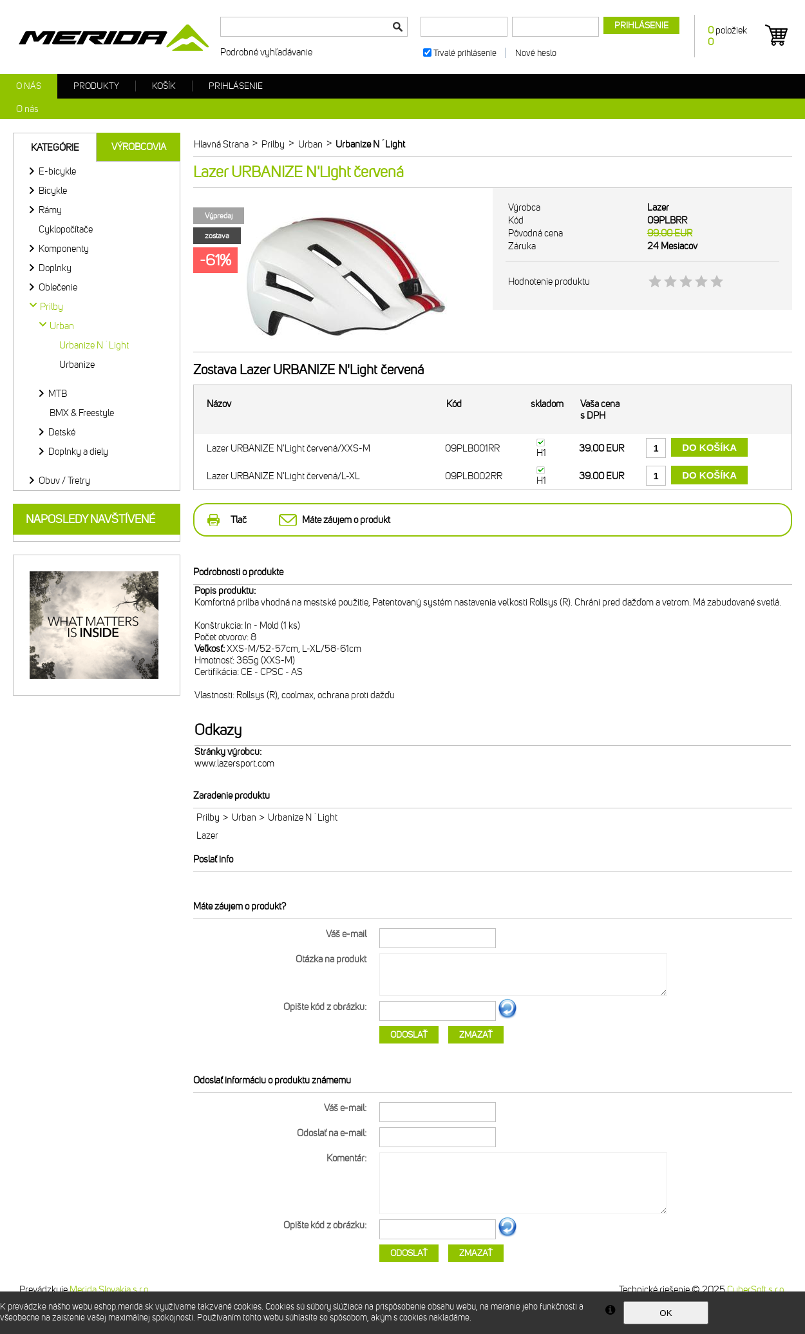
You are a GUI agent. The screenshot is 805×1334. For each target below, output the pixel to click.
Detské (61, 432)
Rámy (50, 210)
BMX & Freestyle (82, 413)
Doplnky (55, 268)
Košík (164, 86)
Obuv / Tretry (64, 480)
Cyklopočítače (66, 229)
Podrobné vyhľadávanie (266, 52)
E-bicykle (57, 171)
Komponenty (64, 248)
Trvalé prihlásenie (465, 53)
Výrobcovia (138, 147)
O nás (28, 86)
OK (665, 1313)
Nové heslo (535, 53)
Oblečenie (58, 287)
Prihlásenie (236, 86)
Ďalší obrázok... (507, 1016)
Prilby (208, 817)
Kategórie (55, 147)
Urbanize (77, 364)
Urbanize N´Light (94, 345)
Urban (244, 817)
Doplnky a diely (78, 451)
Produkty (96, 86)
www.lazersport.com (234, 763)
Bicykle (53, 190)
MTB (57, 393)
